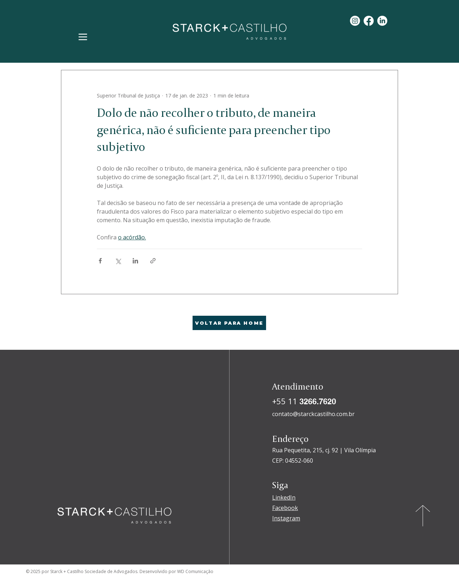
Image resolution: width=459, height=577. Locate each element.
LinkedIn (283, 497)
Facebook (285, 508)
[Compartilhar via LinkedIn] (135, 260)
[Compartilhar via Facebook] (100, 260)
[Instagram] (355, 21)
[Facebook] (369, 21)
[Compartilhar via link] (153, 260)
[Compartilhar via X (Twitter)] (117, 260)
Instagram (286, 518)
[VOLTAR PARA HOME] (229, 323)
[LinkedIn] (382, 21)
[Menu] (83, 37)
